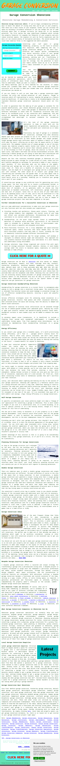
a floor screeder (24, 598)
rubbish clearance (49, 598)
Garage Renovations (45, 718)
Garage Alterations (19, 720)
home (7, 588)
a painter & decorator (37, 600)
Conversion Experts (28, 752)
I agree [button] (36, 758)
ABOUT (42, 10)
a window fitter (28, 602)
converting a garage (13, 670)
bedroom (32, 84)
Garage (4, 261)
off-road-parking (20, 97)
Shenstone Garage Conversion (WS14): (15, 24)
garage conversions (44, 275)
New (6, 752)
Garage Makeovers (25, 725)
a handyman (19, 594)
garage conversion (51, 86)
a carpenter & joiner (18, 603)
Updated (20, 752)
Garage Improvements (37, 720)
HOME (33, 10)
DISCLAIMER (55, 10)
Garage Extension (31, 723)
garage (44, 133)
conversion (50, 93)
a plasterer (51, 602)
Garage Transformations (18, 729)
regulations (33, 126)
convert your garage (12, 707)
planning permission (16, 449)
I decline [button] (42, 758)
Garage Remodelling (13, 718)
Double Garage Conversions (40, 722)
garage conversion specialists (13, 79)
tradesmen (24, 605)
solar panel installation (19, 596)
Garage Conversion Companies (12, 733)
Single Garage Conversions (48, 723)
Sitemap (2, 752)
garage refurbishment (27, 616)
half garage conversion (20, 631)
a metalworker (40, 594)
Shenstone (32, 261)
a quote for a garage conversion (14, 680)
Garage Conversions (29, 718)
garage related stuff (31, 633)
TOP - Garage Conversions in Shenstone (16, 738)
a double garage (15, 153)
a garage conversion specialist (24, 592)
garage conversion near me (23, 678)
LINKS (37, 10)
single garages (38, 144)
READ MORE (22, 558)
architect (16, 110)
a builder (13, 600)
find (6, 688)
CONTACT (48, 10)
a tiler (41, 603)
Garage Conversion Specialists (40, 729)
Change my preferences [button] (40, 761)
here (29, 711)
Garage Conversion (16, 723)
